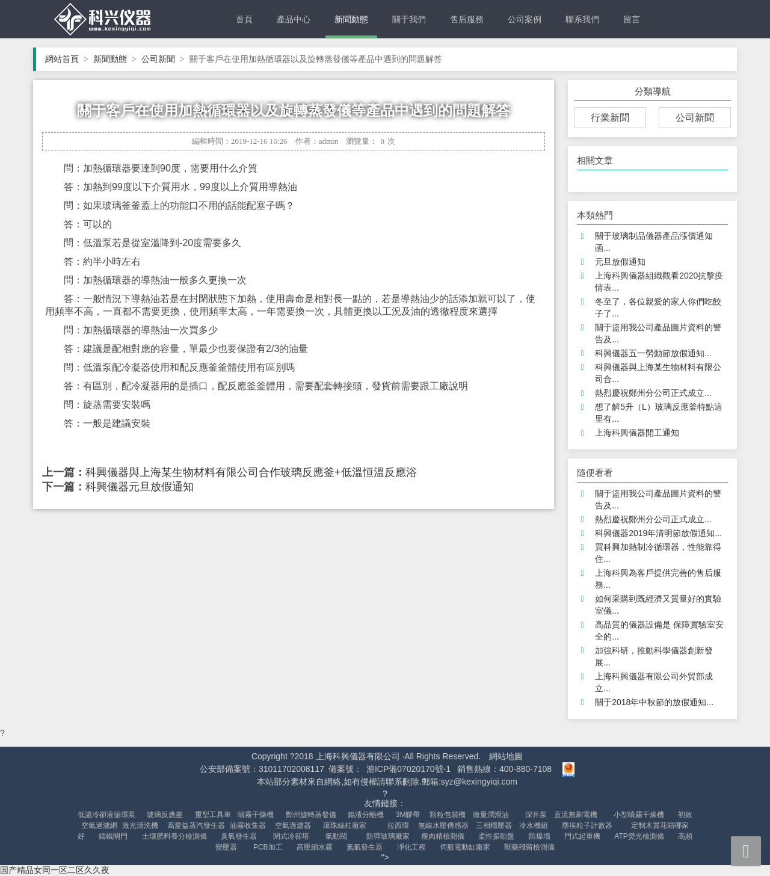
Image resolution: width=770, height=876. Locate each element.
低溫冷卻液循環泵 (106, 814)
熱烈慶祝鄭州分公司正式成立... (653, 393)
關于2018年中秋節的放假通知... (654, 702)
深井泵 (536, 814)
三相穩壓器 (494, 825)
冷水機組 (533, 825)
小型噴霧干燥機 (639, 814)
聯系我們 (582, 19)
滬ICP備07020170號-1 (408, 769)
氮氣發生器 (364, 847)
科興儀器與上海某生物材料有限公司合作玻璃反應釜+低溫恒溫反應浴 (251, 472)
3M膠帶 (408, 814)
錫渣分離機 (366, 814)
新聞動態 (351, 19)
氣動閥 (336, 836)
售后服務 (467, 19)
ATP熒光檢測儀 (639, 836)
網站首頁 (66, 59)
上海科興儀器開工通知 (637, 432)
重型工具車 (213, 814)
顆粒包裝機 (448, 814)
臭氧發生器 (239, 836)
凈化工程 (411, 847)
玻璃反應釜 (165, 814)
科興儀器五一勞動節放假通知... (653, 353)
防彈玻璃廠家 (388, 836)
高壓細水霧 (315, 847)
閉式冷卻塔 (291, 836)
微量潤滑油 (491, 814)
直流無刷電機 (575, 814)
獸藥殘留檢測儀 (529, 847)
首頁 (244, 19)
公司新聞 (163, 59)
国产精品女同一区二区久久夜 (54, 870)
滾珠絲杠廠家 (344, 825)
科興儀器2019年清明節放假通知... (658, 533)
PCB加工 (268, 847)
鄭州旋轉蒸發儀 (311, 814)
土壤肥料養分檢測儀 (174, 836)
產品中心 (293, 19)
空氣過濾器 (293, 825)
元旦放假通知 (620, 262)
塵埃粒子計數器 (587, 825)
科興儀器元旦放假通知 (139, 487)
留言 (631, 19)
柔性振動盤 (496, 836)
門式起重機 (582, 836)
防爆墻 (539, 836)
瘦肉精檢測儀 (442, 836)
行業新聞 (610, 118)
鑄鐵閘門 (113, 836)
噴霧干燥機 (256, 814)
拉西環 (398, 825)
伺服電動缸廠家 (465, 847)
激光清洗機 (140, 825)
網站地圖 (506, 756)
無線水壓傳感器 (443, 825)
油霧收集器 (248, 825)
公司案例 (524, 19)
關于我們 (409, 19)
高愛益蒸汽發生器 (196, 825)
